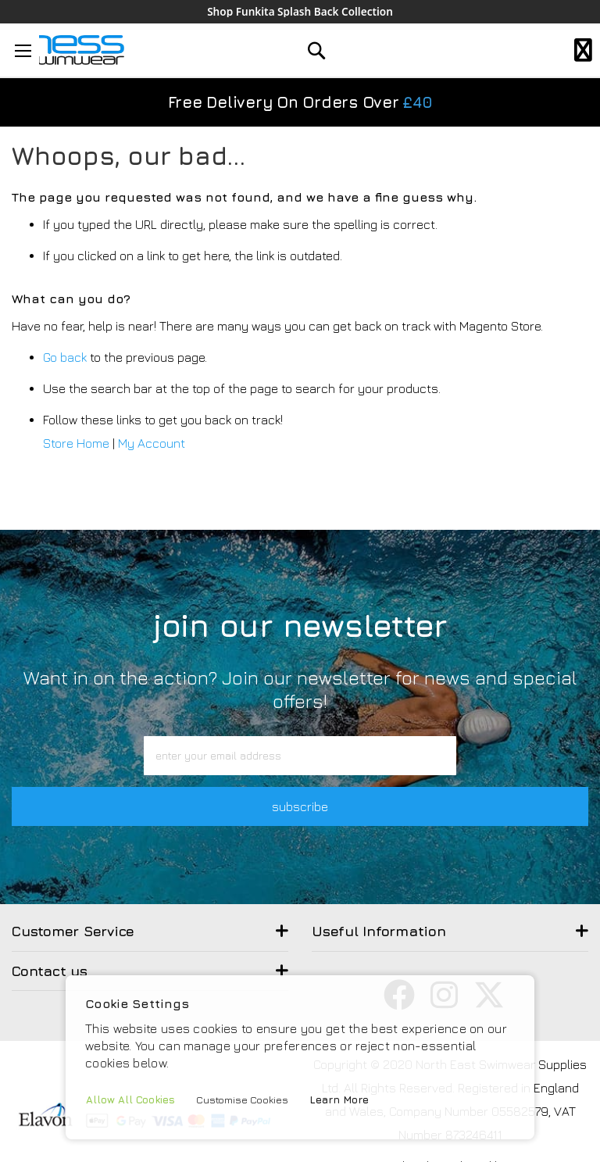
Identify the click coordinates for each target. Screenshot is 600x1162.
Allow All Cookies (131, 1099)
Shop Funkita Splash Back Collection (299, 11)
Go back (65, 358)
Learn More (342, 1099)
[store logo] (75, 50)
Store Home (76, 444)
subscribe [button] (300, 806)
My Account (151, 444)
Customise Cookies (244, 1099)
